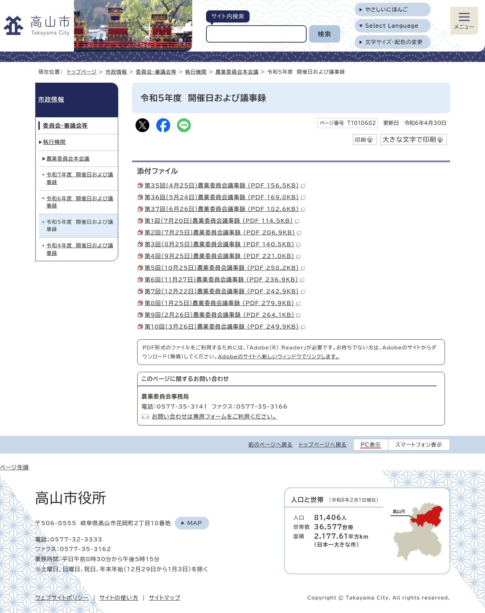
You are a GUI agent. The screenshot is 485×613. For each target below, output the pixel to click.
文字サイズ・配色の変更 (394, 42)
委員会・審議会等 (156, 71)
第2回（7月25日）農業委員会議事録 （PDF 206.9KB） (223, 232)
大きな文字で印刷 (410, 139)
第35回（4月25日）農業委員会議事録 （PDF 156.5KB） (225, 185)
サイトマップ (164, 598)
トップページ (82, 71)
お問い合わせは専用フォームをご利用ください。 (214, 416)
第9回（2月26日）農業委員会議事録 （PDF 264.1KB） (222, 315)
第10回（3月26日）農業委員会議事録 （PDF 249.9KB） (225, 326)
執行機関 (196, 71)
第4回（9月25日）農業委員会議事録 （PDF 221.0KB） (222, 256)
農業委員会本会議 (237, 71)
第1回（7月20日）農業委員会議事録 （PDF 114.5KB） (222, 220)
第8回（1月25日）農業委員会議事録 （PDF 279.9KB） (222, 303)
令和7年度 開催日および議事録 (80, 178)
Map (194, 523)
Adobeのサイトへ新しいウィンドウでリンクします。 (278, 356)
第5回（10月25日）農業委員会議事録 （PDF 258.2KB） (225, 268)
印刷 (360, 140)
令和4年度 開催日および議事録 (80, 249)
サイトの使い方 (119, 598)
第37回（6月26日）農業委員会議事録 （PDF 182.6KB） (225, 209)
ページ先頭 (14, 467)
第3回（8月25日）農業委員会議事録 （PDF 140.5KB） (222, 244)
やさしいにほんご (386, 9)
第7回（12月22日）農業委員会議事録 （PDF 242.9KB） (225, 291)
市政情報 (116, 71)
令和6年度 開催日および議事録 (80, 202)
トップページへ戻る (323, 444)
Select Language (392, 25)
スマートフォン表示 (418, 444)
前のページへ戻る (271, 444)
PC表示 (371, 444)
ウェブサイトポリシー (62, 598)
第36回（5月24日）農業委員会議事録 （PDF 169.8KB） (225, 197)
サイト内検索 (227, 16)
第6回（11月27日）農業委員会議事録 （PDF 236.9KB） (225, 279)
